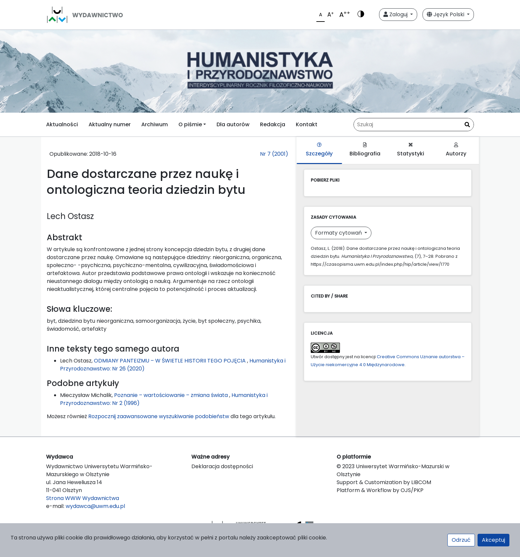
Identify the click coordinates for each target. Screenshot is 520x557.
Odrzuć (461, 540)
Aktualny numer (110, 124)
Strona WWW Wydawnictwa (82, 498)
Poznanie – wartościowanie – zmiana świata (171, 395)
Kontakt (306, 124)
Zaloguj (396, 14)
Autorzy (456, 149)
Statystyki (410, 149)
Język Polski (446, 14)
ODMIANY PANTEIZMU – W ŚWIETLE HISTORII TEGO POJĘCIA (170, 360)
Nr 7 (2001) (274, 154)
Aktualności (62, 124)
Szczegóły (319, 149)
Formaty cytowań (339, 233)
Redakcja (272, 124)
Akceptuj (493, 540)
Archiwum (154, 124)
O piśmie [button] (190, 124)
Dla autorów (233, 124)
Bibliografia (365, 149)
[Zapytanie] (414, 124)
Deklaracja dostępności (222, 466)
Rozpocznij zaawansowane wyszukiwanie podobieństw (158, 416)
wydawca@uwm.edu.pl (95, 506)
